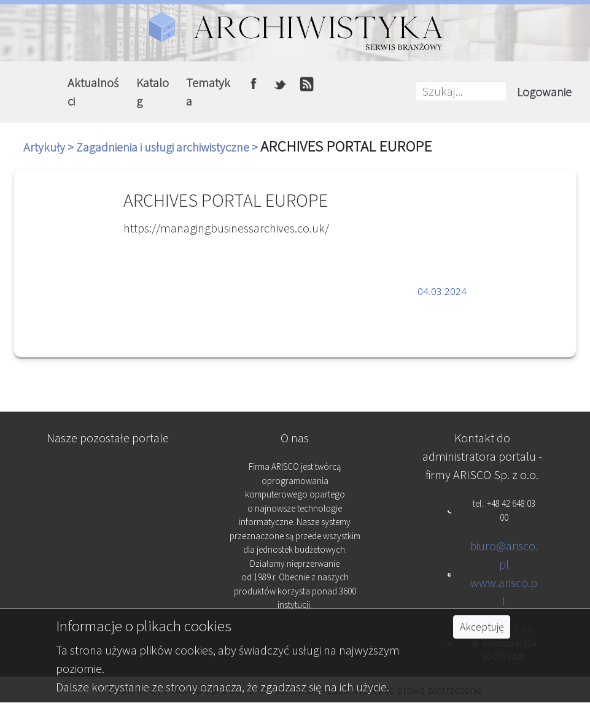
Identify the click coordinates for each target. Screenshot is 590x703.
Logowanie (544, 91)
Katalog (152, 92)
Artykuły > (49, 147)
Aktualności (93, 92)
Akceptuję (481, 627)
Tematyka (208, 92)
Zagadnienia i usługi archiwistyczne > (168, 147)
